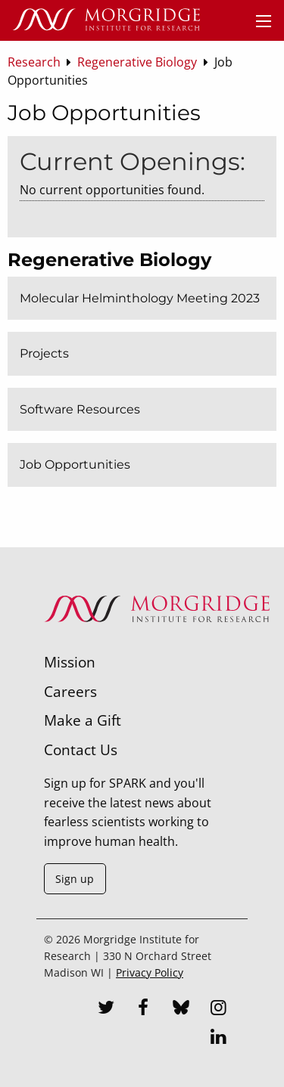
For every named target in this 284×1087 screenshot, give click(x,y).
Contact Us (80, 749)
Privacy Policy (149, 972)
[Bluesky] (181, 1009)
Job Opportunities (75, 464)
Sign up (74, 879)
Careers (70, 691)
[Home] (106, 20)
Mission (69, 662)
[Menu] (263, 21)
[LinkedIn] (218, 1038)
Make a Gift (82, 720)
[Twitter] (106, 1009)
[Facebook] (143, 1009)
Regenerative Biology (109, 260)
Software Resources (80, 409)
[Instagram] (218, 1009)
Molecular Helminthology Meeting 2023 (140, 298)
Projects (44, 353)
